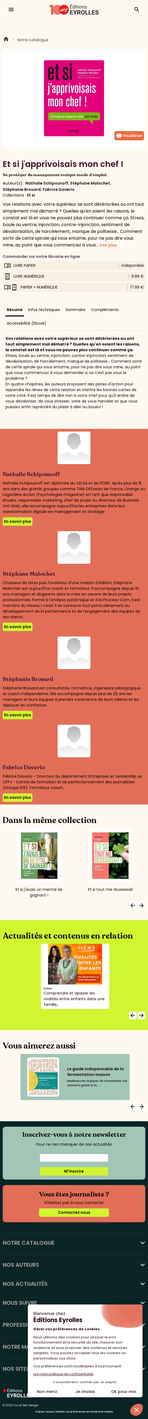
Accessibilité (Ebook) (26, 323)
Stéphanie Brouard (22, 189)
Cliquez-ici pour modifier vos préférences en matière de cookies (74, 1411)
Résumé (15, 309)
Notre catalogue (33, 40)
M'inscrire (74, 1171)
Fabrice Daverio (59, 189)
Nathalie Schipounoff (46, 183)
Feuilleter (129, 135)
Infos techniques (44, 309)
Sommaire (75, 309)
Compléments (105, 309)
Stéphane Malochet (90, 183)
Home (6, 40)
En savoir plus (17, 521)
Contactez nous (74, 1212)
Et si (31, 195)
